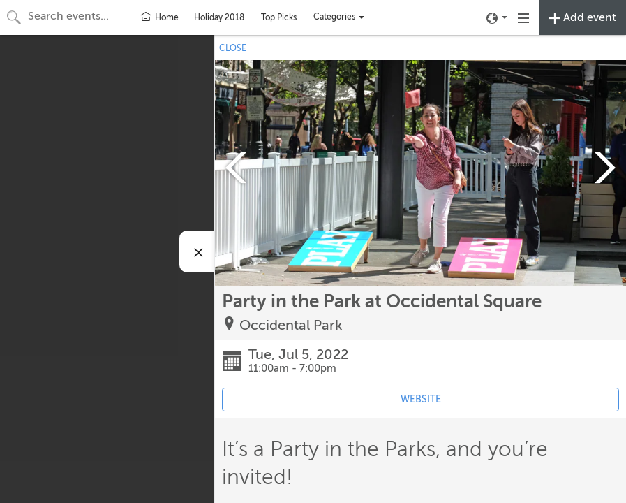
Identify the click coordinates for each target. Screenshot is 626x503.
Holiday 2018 (219, 17)
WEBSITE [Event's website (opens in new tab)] (421, 399)
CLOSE (232, 48)
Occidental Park (291, 325)
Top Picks (279, 17)
